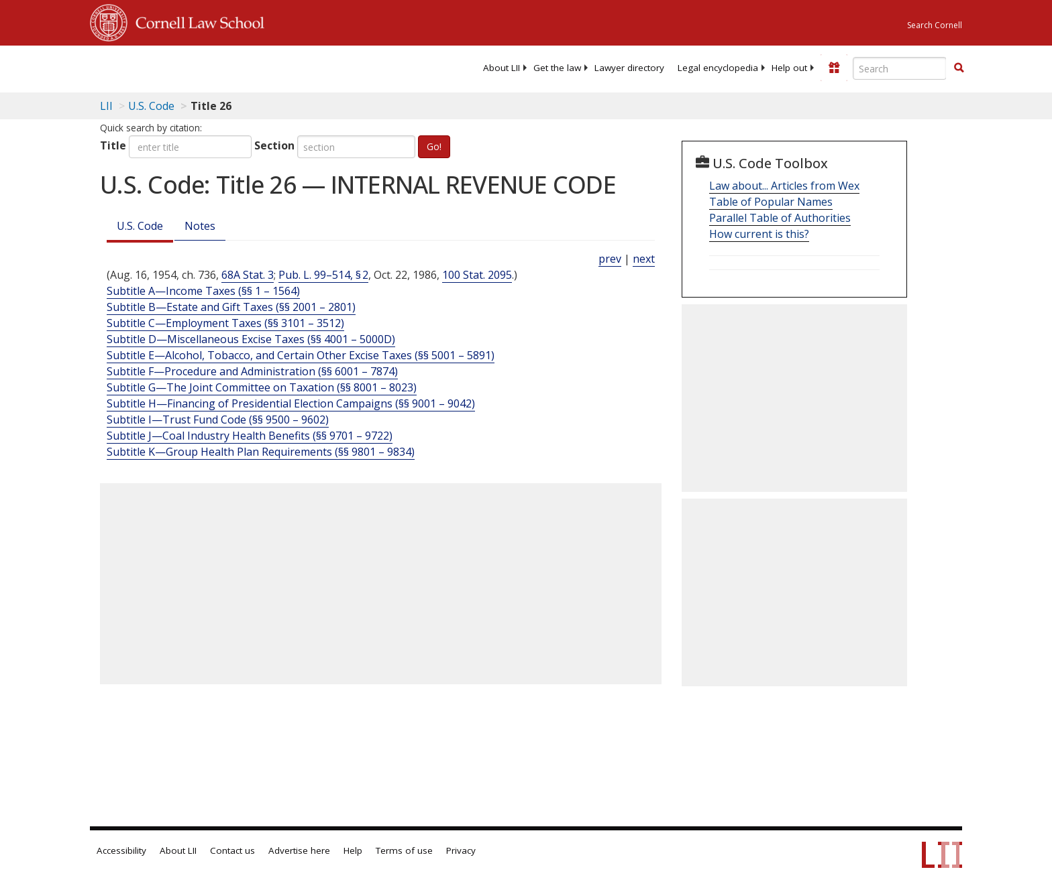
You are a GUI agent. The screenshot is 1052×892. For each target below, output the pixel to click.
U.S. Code (140, 225)
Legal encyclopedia (718, 68)
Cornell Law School (195, 21)
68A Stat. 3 (247, 274)
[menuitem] (501, 67)
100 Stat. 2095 (477, 274)
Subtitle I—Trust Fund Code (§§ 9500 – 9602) (218, 419)
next (644, 258)
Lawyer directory (629, 68)
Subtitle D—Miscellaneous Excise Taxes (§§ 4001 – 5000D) (251, 339)
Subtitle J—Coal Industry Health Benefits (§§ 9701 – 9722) (249, 435)
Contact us (232, 850)
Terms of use (404, 850)
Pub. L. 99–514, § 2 (323, 274)
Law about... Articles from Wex (784, 185)
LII (106, 106)
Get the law (557, 68)
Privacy (461, 850)
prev (609, 258)
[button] (958, 67)
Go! (434, 146)
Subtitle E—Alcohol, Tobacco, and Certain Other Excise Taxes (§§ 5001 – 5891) (300, 355)
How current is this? (759, 234)
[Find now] (958, 68)
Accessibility (121, 850)
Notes (200, 225)
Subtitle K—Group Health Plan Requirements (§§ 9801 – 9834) (261, 451)
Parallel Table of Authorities (780, 217)
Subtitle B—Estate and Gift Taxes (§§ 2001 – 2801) (231, 307)
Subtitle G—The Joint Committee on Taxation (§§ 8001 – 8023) (262, 387)
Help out (789, 68)
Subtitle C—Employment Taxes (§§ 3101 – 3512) (225, 323)
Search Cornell (934, 25)
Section (274, 145)
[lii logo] (241, 67)
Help (353, 850)
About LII (501, 68)
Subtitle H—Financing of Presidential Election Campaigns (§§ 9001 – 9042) (291, 403)
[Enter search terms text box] (900, 68)
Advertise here (299, 850)
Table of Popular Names (771, 201)
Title (113, 145)
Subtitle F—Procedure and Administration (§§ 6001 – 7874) (252, 371)
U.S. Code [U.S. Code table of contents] (151, 106)
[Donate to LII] (834, 67)
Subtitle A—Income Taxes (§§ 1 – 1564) (203, 290)
